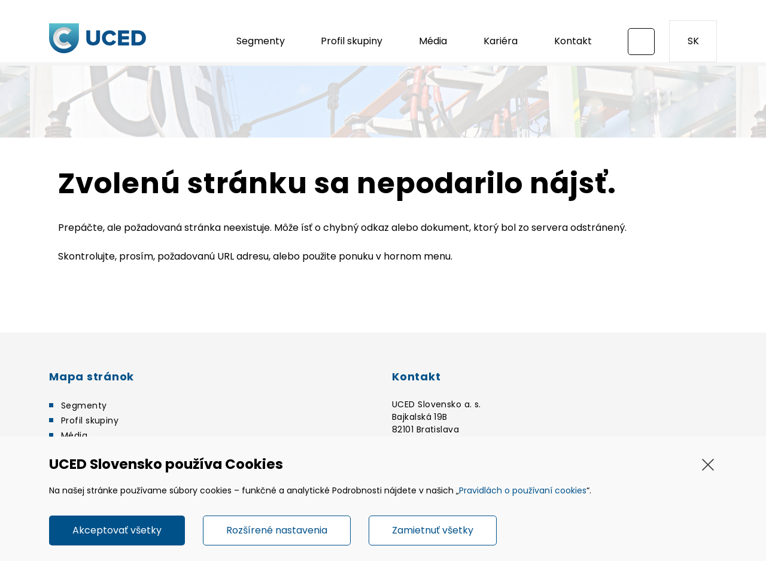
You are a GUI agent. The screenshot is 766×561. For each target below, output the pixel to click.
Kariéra (501, 41)
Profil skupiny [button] (351, 41)
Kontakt (573, 41)
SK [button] (693, 41)
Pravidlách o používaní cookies (522, 490)
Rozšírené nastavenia (276, 530)
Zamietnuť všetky (432, 530)
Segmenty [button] (260, 41)
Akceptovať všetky (117, 530)
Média (433, 41)
